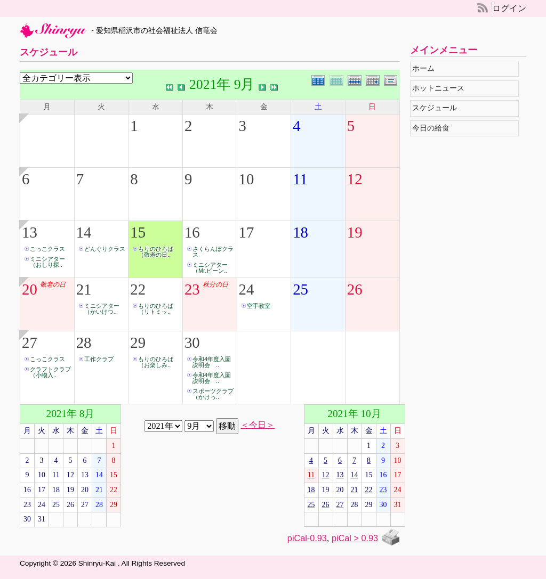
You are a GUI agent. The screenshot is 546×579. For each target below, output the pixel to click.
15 (138, 232)
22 (138, 289)
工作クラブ (99, 359)
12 (355, 178)
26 (355, 289)
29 (138, 342)
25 (300, 289)
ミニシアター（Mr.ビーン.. (210, 268)
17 (246, 232)
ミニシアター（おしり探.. (47, 262)
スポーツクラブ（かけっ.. (213, 394)
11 (300, 178)
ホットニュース (440, 88)
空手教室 (258, 306)
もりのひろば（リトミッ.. (155, 309)
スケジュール (436, 108)
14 (84, 232)
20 (29, 289)
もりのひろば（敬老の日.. (155, 252)
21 (84, 289)
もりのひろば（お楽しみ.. (155, 362)
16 (192, 232)
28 (84, 342)
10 (246, 178)
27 (29, 342)
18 (300, 232)
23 (192, 289)
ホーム (425, 68)
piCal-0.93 (307, 538)
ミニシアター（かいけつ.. (101, 309)
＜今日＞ (257, 425)
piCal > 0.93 (355, 538)
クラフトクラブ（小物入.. (50, 372)
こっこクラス (47, 249)
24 (246, 289)
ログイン (509, 8)
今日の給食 (433, 128)
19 (355, 232)
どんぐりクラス (104, 249)
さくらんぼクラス (213, 252)
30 (192, 342)
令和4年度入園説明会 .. (211, 362)
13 (29, 232)
